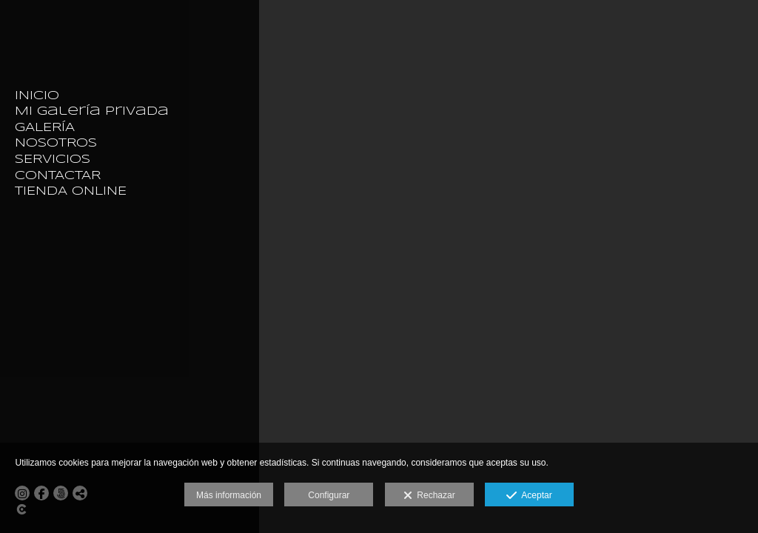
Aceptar (528, 496)
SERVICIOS (52, 159)
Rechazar (429, 496)
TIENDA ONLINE (71, 191)
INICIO (37, 95)
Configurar (328, 495)
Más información (228, 495)
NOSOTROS (56, 143)
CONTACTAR (58, 175)
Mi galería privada (92, 111)
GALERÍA (45, 127)
